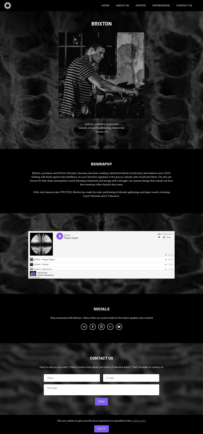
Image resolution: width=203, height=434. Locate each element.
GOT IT (101, 429)
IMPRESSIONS (161, 5)
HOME (105, 5)
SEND (101, 401)
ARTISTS (141, 5)
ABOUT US (122, 5)
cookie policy (138, 421)
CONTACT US (184, 5)
